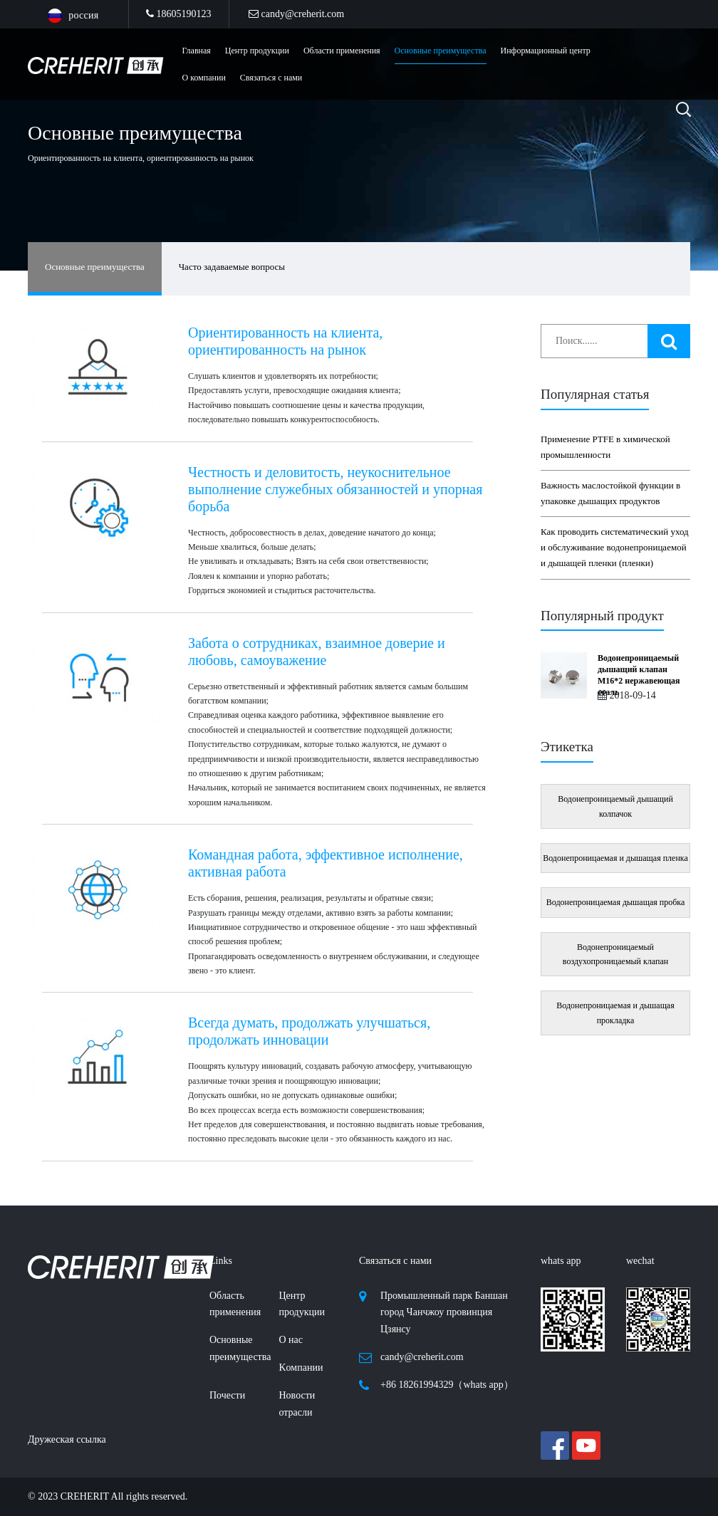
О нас (291, 1339)
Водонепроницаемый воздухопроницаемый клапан (615, 954)
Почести (227, 1395)
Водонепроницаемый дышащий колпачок (615, 806)
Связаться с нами (271, 78)
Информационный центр (545, 51)
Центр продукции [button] (257, 51)
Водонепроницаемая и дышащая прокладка (615, 1012)
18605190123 (179, 14)
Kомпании (301, 1367)
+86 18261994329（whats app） (447, 1384)
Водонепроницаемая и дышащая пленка (615, 858)
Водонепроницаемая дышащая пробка (615, 902)
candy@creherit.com (296, 14)
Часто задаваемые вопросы (232, 266)
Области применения (341, 51)
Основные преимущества (441, 51)
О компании (204, 78)
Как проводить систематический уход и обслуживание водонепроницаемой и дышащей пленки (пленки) (615, 547)
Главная (196, 51)
